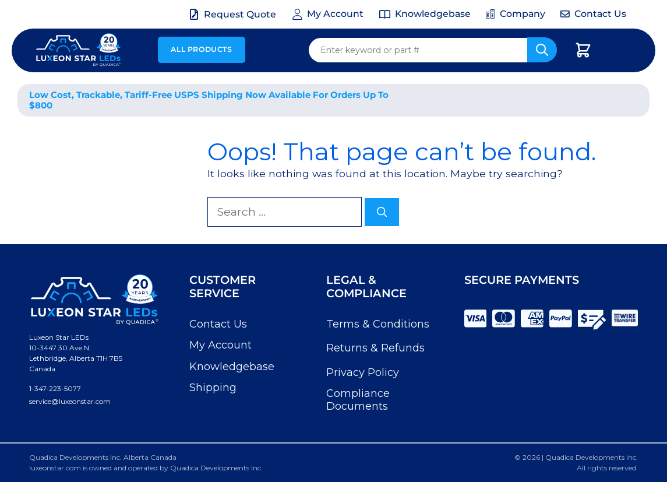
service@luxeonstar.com (70, 401)
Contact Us (218, 324)
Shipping (213, 387)
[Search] (382, 212)
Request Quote (240, 14)
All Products (201, 49)
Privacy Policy (362, 372)
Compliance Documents (358, 400)
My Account (220, 345)
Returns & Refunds (375, 348)
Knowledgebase (231, 366)
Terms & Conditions (377, 324)
